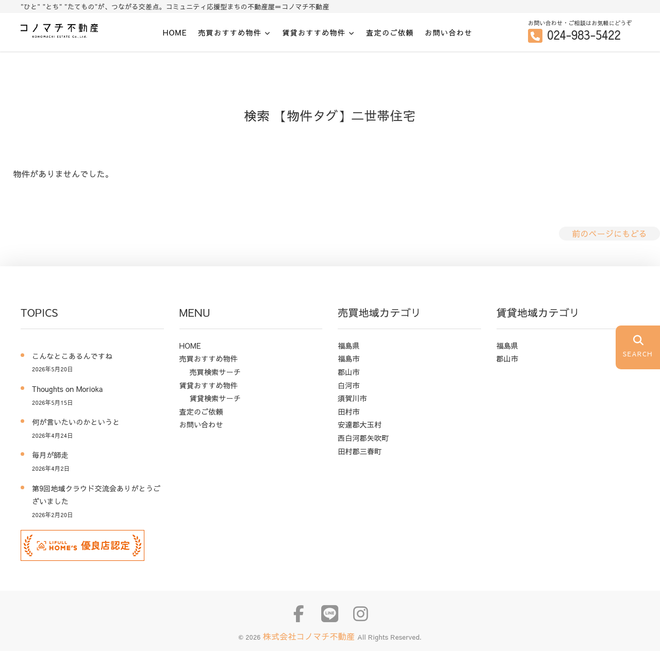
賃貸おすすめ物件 (313, 33)
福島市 (349, 358)
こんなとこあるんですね (72, 356)
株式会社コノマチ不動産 (310, 636)
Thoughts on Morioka (71, 389)
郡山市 (349, 372)
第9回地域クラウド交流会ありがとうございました (96, 495)
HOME (175, 32)
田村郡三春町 (360, 451)
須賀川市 (352, 398)
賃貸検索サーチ (215, 398)
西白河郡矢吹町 (363, 438)
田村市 (349, 411)
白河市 (349, 385)
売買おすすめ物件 (229, 33)
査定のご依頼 (390, 32)
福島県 (349, 345)
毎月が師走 (50, 455)
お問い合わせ (448, 32)
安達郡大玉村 (360, 424)
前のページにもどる (609, 233)
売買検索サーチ (215, 372)
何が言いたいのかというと (76, 422)
